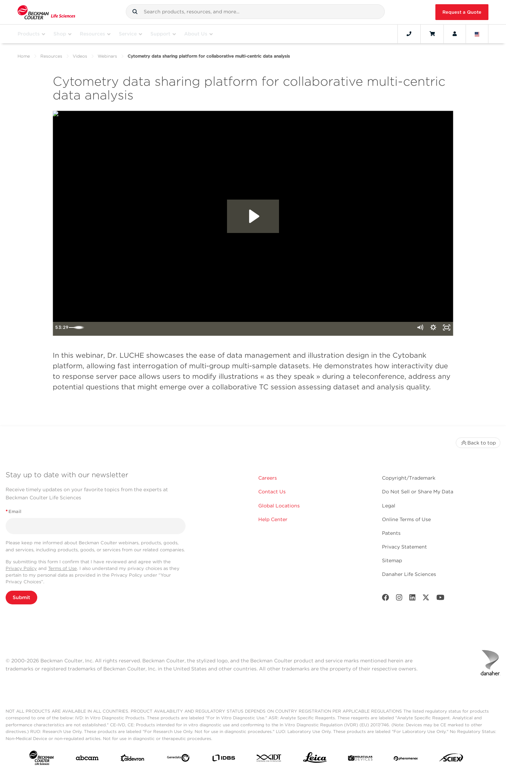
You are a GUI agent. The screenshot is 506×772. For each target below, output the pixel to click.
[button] (135, 11)
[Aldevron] (132, 759)
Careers (267, 478)
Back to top (478, 442)
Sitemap (392, 560)
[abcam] (87, 759)
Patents (391, 533)
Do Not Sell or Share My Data (417, 491)
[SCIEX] (451, 759)
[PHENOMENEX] (406, 759)
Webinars (107, 56)
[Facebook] (385, 599)
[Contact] (409, 34)
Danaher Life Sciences (409, 574)
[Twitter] (425, 599)
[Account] (455, 34)
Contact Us (272, 491)
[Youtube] (440, 599)
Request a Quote (461, 12)
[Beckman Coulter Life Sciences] (46, 12)
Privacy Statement (404, 547)
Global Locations (279, 505)
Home (24, 56)
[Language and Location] (477, 34)
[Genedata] (178, 759)
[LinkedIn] (412, 599)
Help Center (272, 519)
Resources (51, 56)
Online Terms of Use (406, 519)
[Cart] (432, 34)
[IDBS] (223, 759)
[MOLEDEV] (360, 759)
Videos (80, 56)
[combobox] (255, 12)
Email (13, 511)
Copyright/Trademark (408, 478)
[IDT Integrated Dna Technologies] (269, 759)
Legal (388, 505)
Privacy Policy (21, 568)
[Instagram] (399, 599)
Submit (21, 597)
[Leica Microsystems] (314, 759)
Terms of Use (62, 568)
